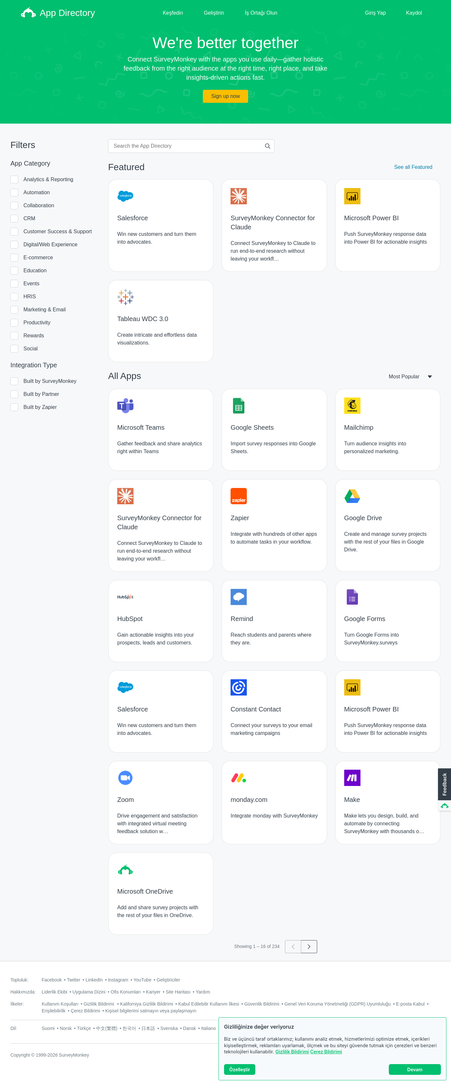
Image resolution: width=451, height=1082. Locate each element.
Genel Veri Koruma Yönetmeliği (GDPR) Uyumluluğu (338, 1004)
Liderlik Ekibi (54, 991)
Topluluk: (19, 979)
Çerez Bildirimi (326, 1051)
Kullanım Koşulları (60, 1004)
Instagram (118, 979)
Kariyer (153, 991)
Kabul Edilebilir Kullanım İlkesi (208, 1004)
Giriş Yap (375, 13)
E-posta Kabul (410, 1004)
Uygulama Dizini (89, 991)
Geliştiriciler (168, 979)
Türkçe (84, 1028)
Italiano (208, 1028)
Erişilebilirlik (53, 1010)
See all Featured (413, 167)
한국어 (129, 1028)
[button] (444, 790)
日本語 (148, 1028)
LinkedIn (94, 979)
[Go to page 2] (309, 946)
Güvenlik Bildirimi (261, 1004)
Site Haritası (178, 991)
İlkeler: (17, 1004)
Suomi (48, 1028)
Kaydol (414, 13)
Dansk (189, 1028)
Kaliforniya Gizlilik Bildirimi (146, 1004)
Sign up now (225, 96)
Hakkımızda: (23, 991)
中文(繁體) (106, 1028)
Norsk (66, 1028)
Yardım (203, 991)
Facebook (52, 979)
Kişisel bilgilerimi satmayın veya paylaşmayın (150, 1010)
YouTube (142, 979)
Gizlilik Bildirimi (292, 1051)
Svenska (169, 1028)
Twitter (73, 979)
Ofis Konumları (126, 991)
